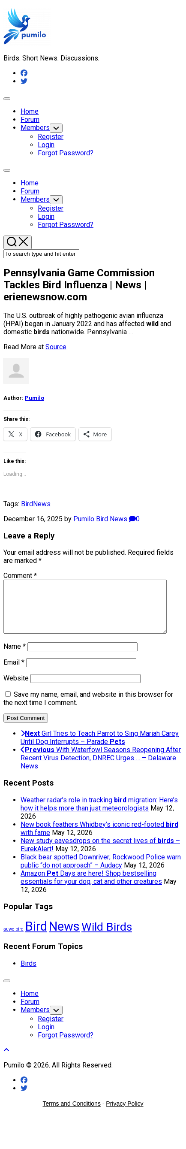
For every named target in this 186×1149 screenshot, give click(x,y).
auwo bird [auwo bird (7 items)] (13, 939)
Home (30, 111)
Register (50, 137)
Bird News (111, 519)
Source (55, 347)
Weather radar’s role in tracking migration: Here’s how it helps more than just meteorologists (99, 814)
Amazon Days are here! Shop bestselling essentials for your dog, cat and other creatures (91, 888)
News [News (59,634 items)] (64, 936)
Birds (28, 974)
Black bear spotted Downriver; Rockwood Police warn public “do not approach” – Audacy (101, 871)
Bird (27, 504)
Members (35, 128)
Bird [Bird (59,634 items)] (36, 936)
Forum (30, 119)
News (42, 504)
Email (13, 672)
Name (14, 657)
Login (46, 145)
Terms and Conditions (72, 1113)
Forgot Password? (65, 153)
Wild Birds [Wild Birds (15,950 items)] (106, 936)
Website (16, 688)
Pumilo (34, 398)
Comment (20, 575)
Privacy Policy (124, 1113)
